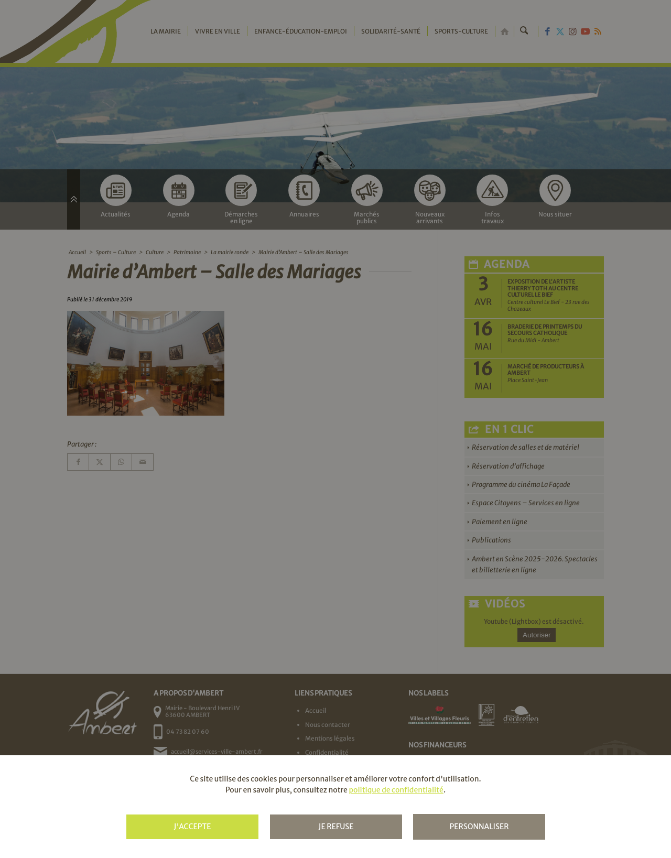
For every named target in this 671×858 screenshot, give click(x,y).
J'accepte (192, 826)
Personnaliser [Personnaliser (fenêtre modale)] (478, 826)
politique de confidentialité (396, 790)
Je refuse (335, 826)
